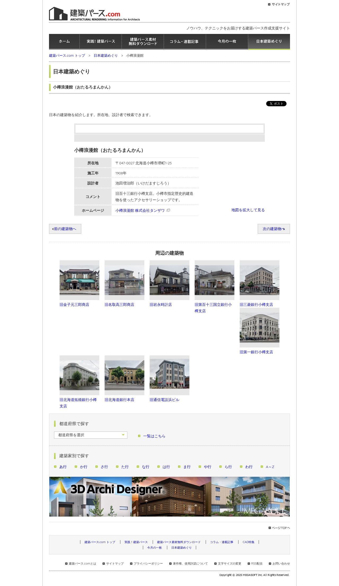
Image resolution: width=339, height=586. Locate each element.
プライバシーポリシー (148, 563)
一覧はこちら (154, 436)
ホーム (64, 42)
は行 (166, 466)
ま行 (187, 466)
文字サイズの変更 (229, 563)
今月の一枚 (227, 42)
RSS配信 (256, 563)
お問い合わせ (281, 563)
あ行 (63, 466)
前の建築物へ (65, 228)
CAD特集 (249, 542)
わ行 (249, 466)
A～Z (270, 466)
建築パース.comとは (82, 563)
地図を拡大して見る (248, 210)
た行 (125, 466)
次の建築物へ (274, 228)
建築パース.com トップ (67, 55)
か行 (83, 466)
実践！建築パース (101, 42)
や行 (207, 466)
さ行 (104, 466)
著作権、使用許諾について (190, 563)
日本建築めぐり (269, 42)
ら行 (228, 466)
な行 (145, 466)
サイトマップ (115, 563)
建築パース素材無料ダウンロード (143, 42)
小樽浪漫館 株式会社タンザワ (140, 210)
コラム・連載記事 (185, 42)
